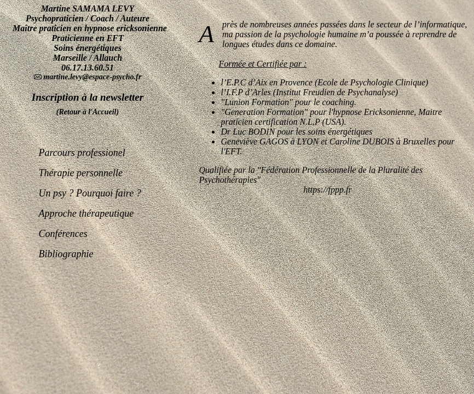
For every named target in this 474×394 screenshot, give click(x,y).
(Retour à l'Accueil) (87, 112)
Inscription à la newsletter (87, 97)
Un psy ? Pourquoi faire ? (90, 193)
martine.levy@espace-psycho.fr (91, 77)
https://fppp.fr (327, 189)
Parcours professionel (82, 152)
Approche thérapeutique (86, 213)
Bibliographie (66, 253)
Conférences (63, 233)
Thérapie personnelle (81, 172)
